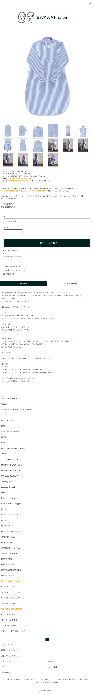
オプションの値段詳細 (10, 251)
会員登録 (51, 661)
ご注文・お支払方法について (13, 631)
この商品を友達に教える (10, 266)
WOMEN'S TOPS (16, 174)
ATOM (56, 682)
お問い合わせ (5, 672)
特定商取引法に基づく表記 (12, 256)
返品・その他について (47, 679)
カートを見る (52, 667)
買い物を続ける (7, 274)
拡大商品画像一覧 (71, 283)
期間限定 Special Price (18, 171)
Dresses (27, 174)
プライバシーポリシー (80, 679)
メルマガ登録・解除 (42, 682)
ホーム (5, 171)
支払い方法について (19, 679)
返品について (7, 254)
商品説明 (23, 283)
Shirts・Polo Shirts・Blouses (34, 176)
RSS (52, 682)
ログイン (4, 667)
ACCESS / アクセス (9, 625)
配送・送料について (32, 679)
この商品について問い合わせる (12, 270)
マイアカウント (6, 661)
